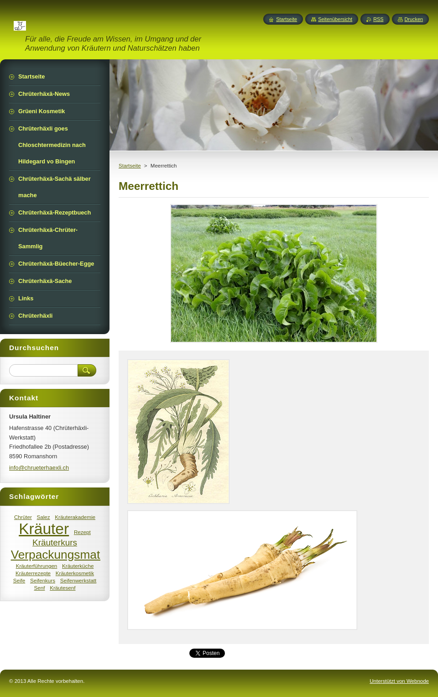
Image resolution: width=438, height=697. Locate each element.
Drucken (414, 19)
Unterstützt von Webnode (399, 681)
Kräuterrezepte (33, 573)
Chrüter (23, 517)
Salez (43, 517)
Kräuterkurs (54, 542)
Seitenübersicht (335, 19)
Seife (19, 580)
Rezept (82, 532)
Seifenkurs (42, 580)
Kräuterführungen (36, 566)
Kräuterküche (78, 566)
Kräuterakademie (75, 517)
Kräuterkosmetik (75, 573)
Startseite (130, 165)
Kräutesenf (62, 588)
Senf (39, 588)
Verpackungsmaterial (67, 554)
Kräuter (44, 528)
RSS (378, 19)
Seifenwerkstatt (78, 580)
